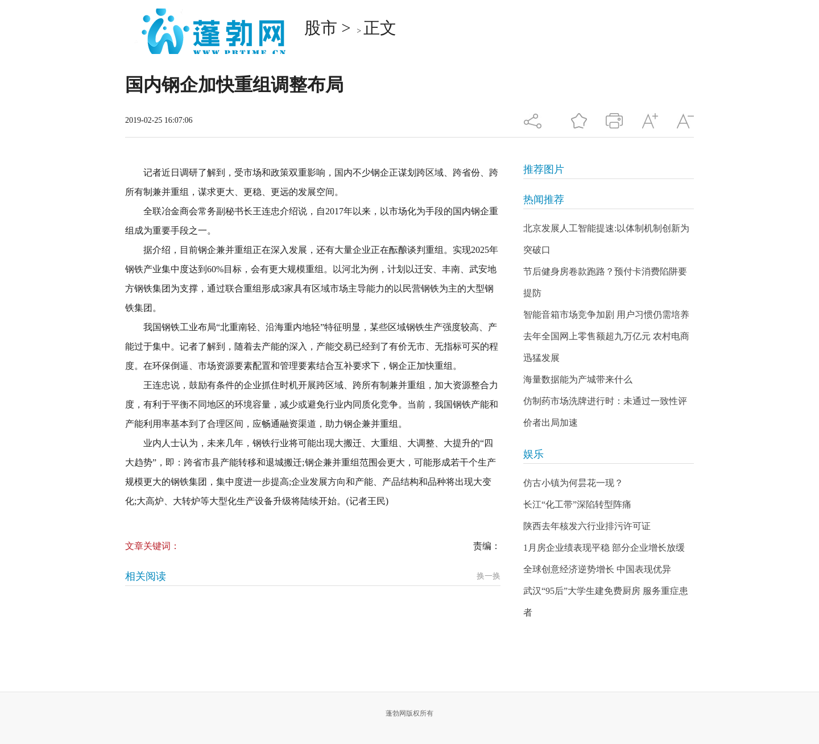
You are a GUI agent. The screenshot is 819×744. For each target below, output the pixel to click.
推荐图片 (543, 169)
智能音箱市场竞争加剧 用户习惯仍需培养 (606, 314)
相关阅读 (145, 576)
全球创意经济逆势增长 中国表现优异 (597, 569)
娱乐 (533, 454)
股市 (320, 28)
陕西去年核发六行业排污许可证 (587, 526)
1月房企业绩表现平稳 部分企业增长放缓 (604, 547)
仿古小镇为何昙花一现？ (573, 483)
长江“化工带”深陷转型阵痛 (577, 504)
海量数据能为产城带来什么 (577, 379)
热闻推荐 (543, 199)
